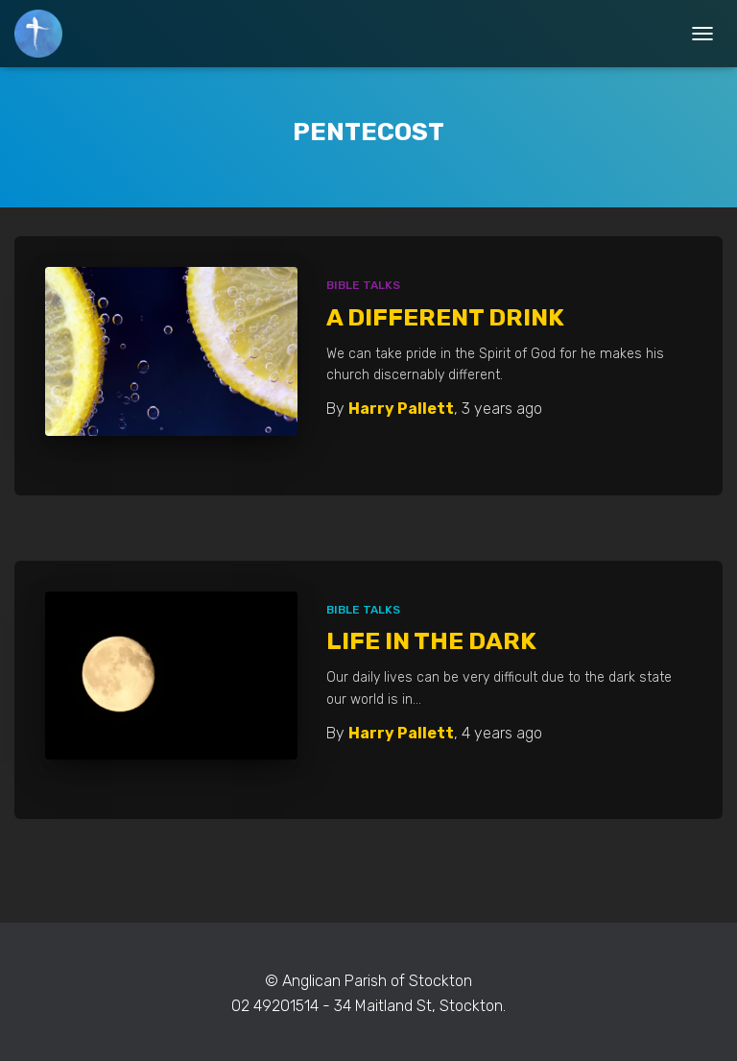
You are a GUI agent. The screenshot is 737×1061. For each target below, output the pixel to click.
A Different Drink (445, 317)
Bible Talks (363, 285)
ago (502, 408)
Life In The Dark (431, 641)
